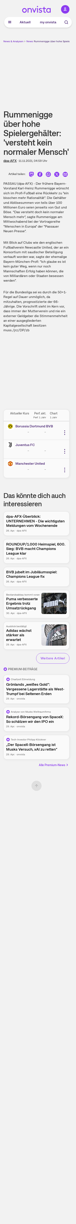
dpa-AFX (10, 160)
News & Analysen (13, 41)
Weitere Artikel (53, 658)
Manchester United (30, 463)
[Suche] (66, 22)
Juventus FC (25, 445)
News (29, 41)
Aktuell (25, 22)
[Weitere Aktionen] (65, 433)
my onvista (48, 22)
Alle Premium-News (54, 765)
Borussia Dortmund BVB (34, 426)
